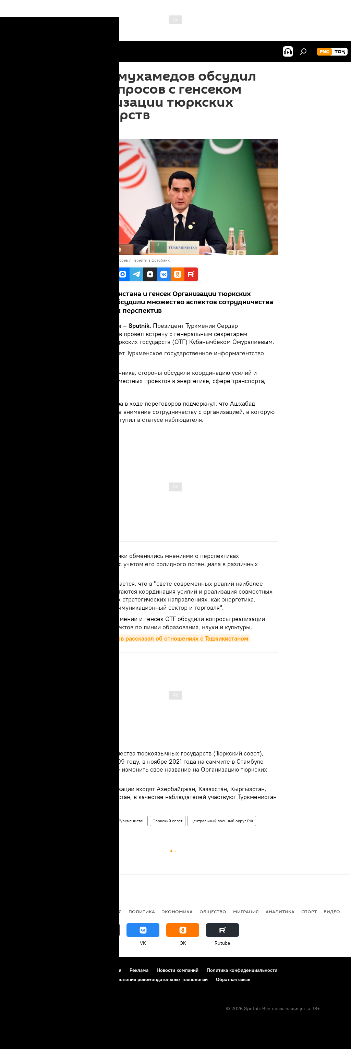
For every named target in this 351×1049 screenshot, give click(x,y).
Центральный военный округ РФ (222, 820)
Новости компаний (177, 970)
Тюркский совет (167, 820)
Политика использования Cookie (43, 979)
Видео (332, 911)
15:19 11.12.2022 (89, 130)
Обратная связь (233, 979)
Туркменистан (132, 820)
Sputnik (84, 260)
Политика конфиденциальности (242, 970)
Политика (101, 820)
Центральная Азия (72, 911)
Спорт (309, 911)
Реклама (139, 970)
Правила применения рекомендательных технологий (148, 979)
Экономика (177, 911)
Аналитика (280, 911)
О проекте (18, 970)
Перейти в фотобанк (151, 260)
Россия (112, 911)
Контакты (48, 970)
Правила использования (94, 970)
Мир (80, 820)
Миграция (246, 911)
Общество (212, 911)
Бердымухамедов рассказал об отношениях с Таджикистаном (161, 638)
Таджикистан (24, 911)
